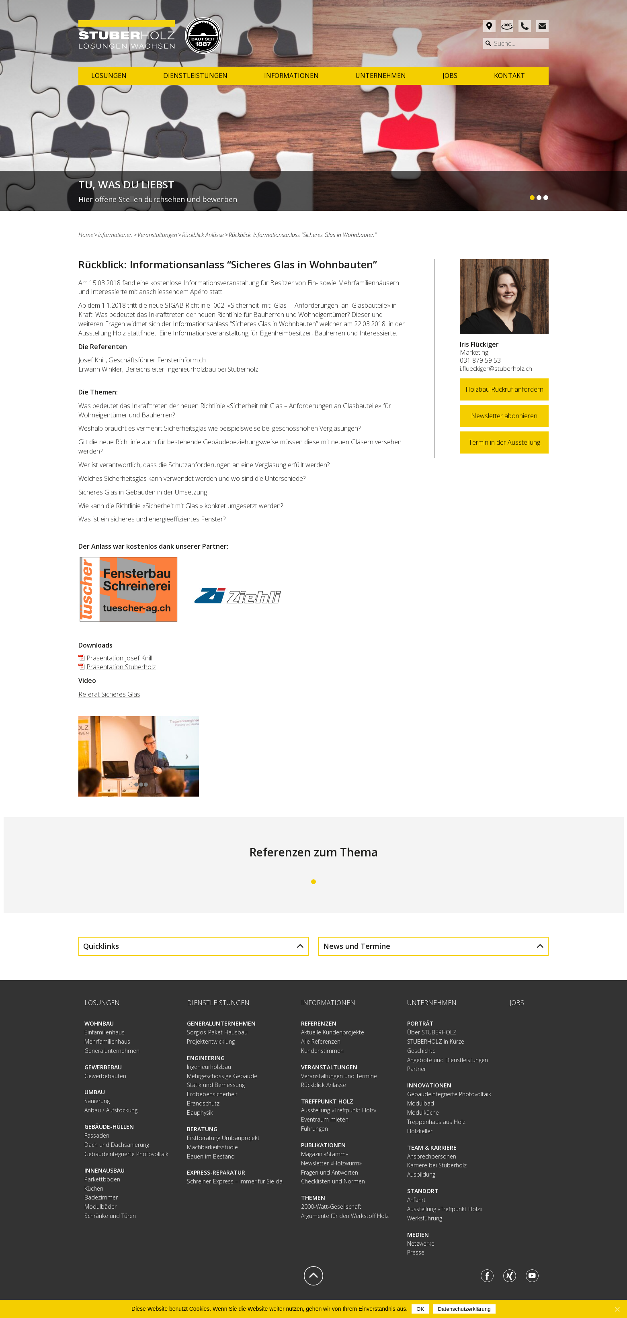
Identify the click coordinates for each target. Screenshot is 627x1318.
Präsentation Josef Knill (119, 658)
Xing (509, 1275)
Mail (542, 26)
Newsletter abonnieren (504, 415)
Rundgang (507, 26)
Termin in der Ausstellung (504, 442)
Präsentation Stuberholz (121, 666)
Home (85, 235)
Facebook (487, 1275)
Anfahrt (489, 26)
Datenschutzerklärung (464, 1309)
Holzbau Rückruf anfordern (504, 389)
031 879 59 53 (480, 360)
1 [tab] (313, 881)
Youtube (532, 1275)
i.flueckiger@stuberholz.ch (496, 368)
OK (420, 1309)
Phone (524, 26)
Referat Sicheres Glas (109, 694)
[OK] (617, 1309)
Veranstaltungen (157, 235)
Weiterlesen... (313, 191)
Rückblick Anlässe (203, 235)
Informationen (115, 235)
